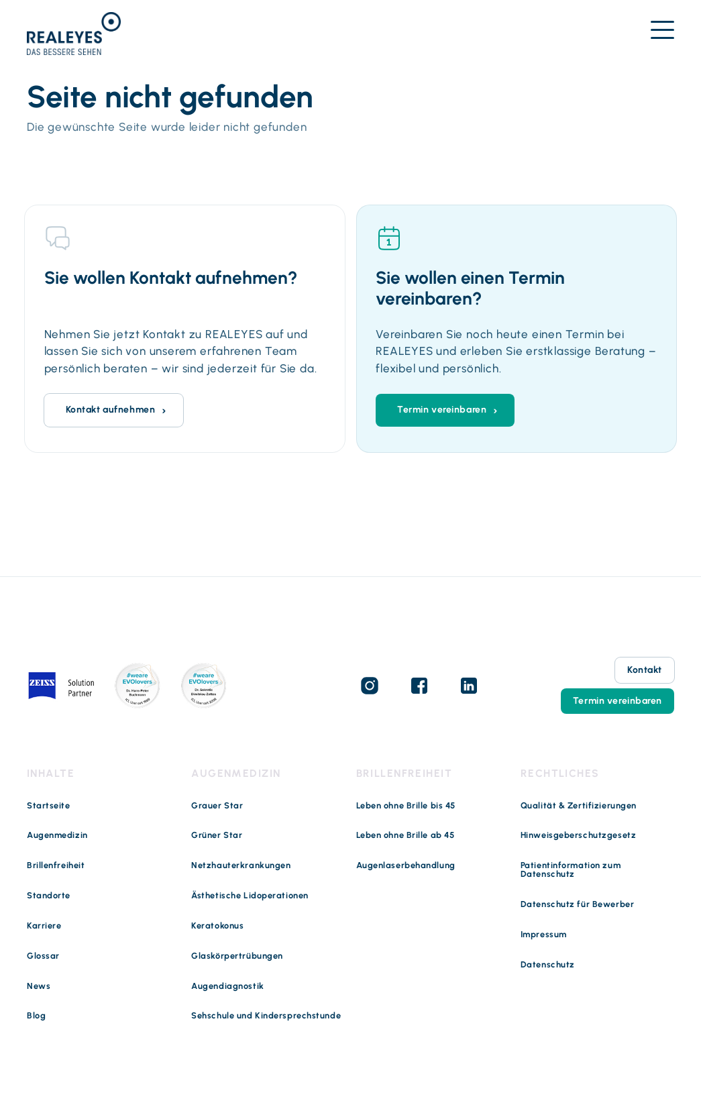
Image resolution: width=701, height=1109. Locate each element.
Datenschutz (548, 965)
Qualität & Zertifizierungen (579, 806)
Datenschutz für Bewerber (577, 904)
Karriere (44, 926)
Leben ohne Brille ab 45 (405, 835)
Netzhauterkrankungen (240, 865)
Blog (36, 1016)
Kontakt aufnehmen (111, 409)
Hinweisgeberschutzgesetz (578, 835)
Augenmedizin (57, 835)
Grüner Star (216, 835)
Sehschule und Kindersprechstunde (266, 1016)
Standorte (48, 896)
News (38, 986)
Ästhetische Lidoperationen (250, 896)
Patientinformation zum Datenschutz (571, 870)
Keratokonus (217, 926)
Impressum (544, 935)
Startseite (48, 806)
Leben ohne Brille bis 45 (405, 806)
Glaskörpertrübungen (237, 956)
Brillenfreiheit (56, 865)
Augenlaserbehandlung (405, 865)
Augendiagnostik (227, 986)
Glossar (43, 956)
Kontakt (644, 670)
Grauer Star (217, 806)
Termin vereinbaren (441, 409)
